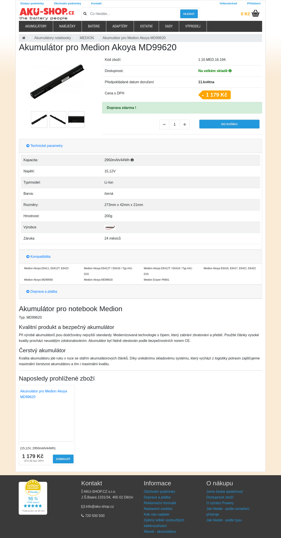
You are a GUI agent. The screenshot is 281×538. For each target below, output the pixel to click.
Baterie (94, 26)
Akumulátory (36, 26)
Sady (169, 26)
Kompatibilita (38, 256)
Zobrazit (63, 459)
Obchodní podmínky (67, 3)
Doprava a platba (41, 291)
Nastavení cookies (158, 509)
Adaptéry (120, 26)
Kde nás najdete (156, 514)
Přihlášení (254, 3)
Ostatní (146, 26)
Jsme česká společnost (224, 491)
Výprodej (192, 26)
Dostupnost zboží (220, 497)
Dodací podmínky (32, 3)
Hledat (189, 14)
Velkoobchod (228, 3)
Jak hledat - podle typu (224, 520)
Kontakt (96, 3)
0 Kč (245, 13)
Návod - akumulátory (160, 531)
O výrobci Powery (220, 503)
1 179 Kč (216, 95)
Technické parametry (44, 146)
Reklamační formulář (160, 503)
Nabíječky (67, 26)
